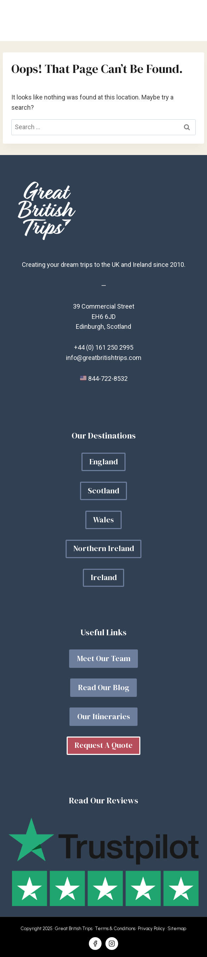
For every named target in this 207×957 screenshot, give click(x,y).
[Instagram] (111, 943)
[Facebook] (95, 943)
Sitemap (177, 928)
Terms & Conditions (115, 928)
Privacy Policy (151, 928)
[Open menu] (190, 20)
